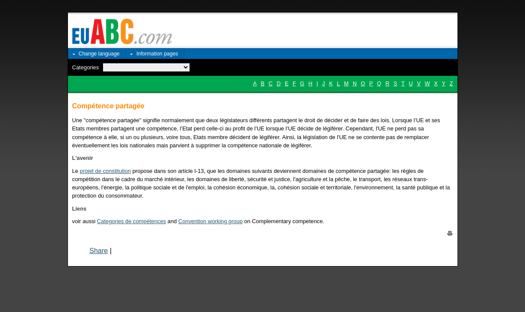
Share (99, 250)
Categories (85, 67)
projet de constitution (105, 171)
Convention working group (210, 221)
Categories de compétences (131, 221)
